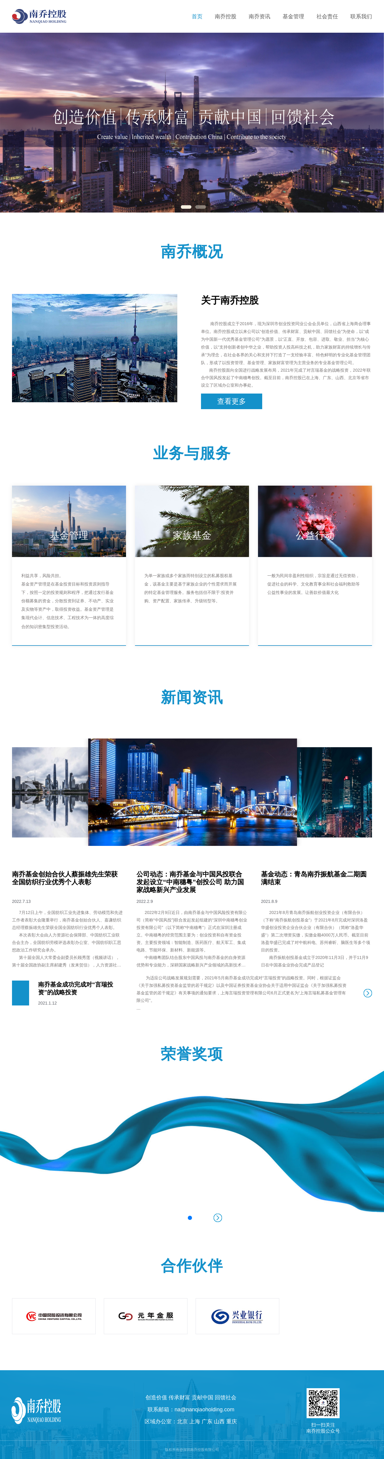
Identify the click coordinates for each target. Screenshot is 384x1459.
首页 (197, 16)
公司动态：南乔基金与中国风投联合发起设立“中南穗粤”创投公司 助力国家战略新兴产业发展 (190, 882)
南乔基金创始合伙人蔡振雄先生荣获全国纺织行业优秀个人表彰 (65, 878)
